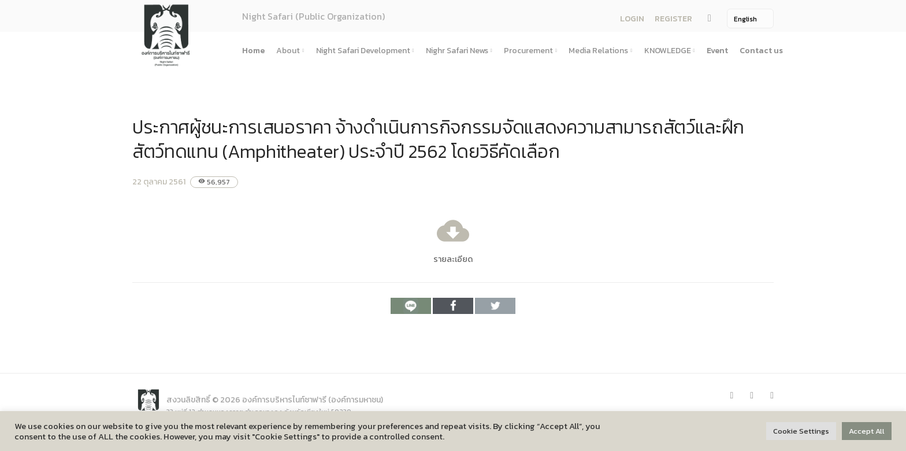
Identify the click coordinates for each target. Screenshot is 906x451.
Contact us (761, 51)
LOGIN (632, 19)
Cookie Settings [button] (801, 431)
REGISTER (673, 19)
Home (253, 51)
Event (717, 51)
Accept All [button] (867, 431)
